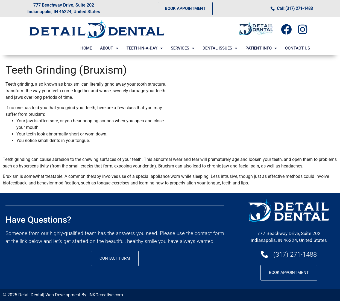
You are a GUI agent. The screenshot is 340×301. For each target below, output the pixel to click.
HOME (86, 48)
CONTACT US (297, 48)
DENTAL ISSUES (220, 48)
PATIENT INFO (261, 48)
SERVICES (182, 48)
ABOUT (109, 48)
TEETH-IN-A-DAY (145, 48)
